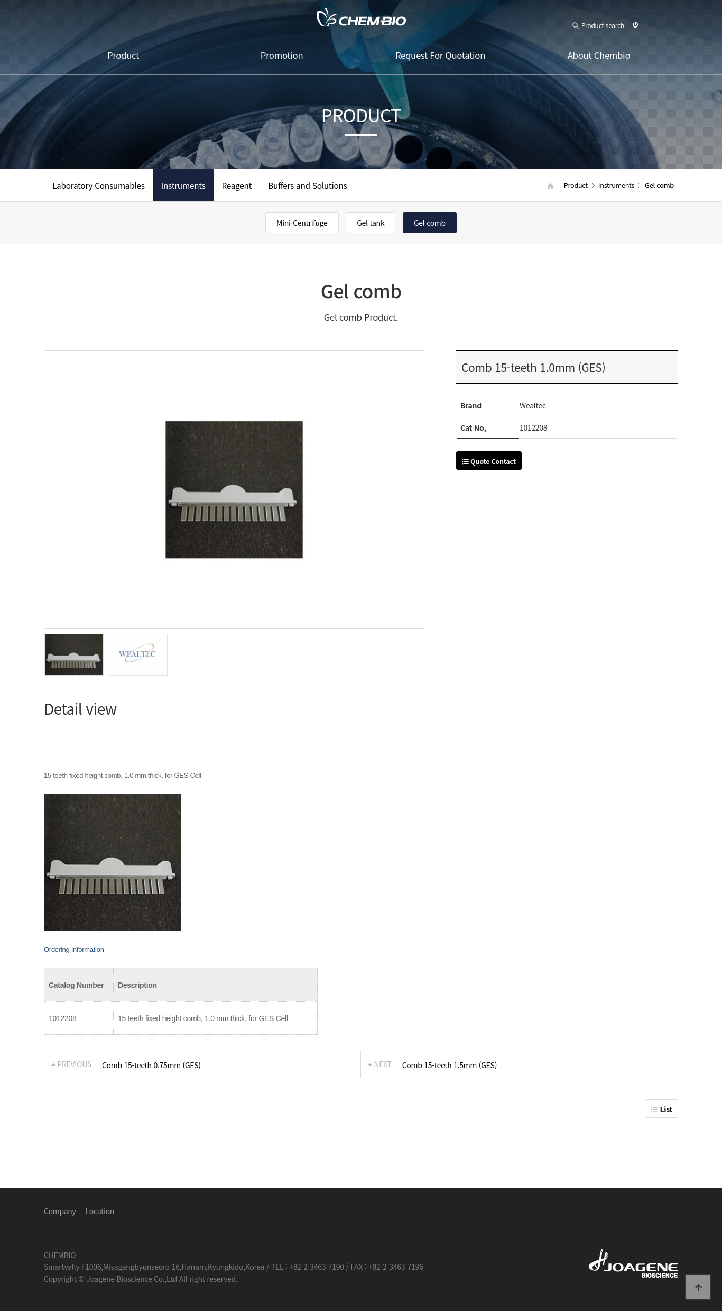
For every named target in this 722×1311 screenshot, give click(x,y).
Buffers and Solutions (307, 185)
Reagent (237, 185)
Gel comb (430, 222)
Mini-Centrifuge (302, 222)
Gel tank (370, 222)
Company (60, 1211)
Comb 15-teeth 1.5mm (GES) (449, 1065)
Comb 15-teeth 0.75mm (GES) (151, 1065)
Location (100, 1211)
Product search (598, 25)
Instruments (183, 185)
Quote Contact (489, 461)
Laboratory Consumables (98, 185)
